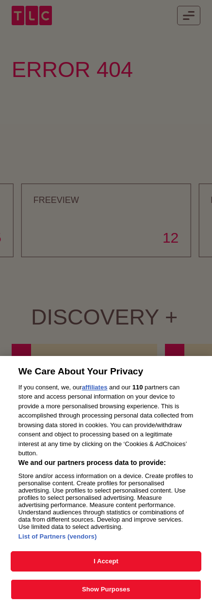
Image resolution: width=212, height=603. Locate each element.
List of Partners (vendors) (57, 540)
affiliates (95, 391)
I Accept (106, 565)
